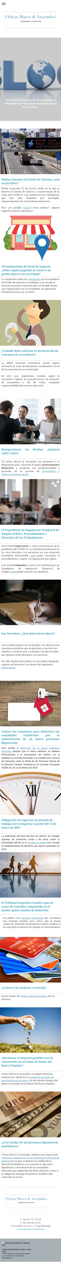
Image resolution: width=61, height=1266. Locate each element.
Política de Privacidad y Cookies (13, 1249)
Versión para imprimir (12, 1243)
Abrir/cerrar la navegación (30, 4)
